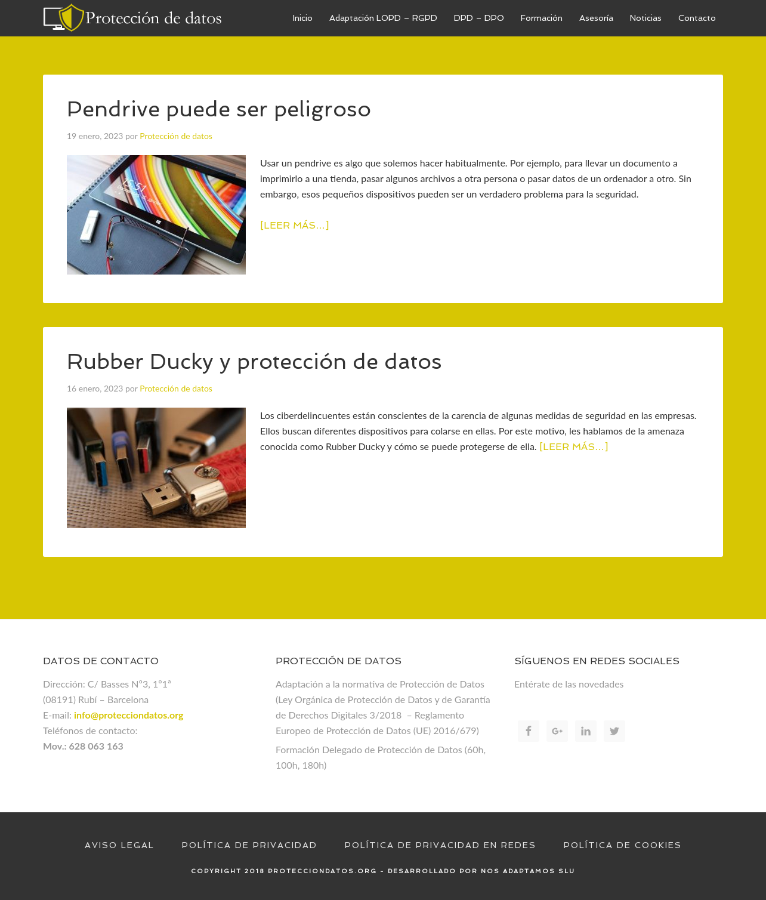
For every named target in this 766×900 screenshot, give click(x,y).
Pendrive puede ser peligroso (219, 109)
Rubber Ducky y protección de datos (254, 361)
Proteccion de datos (132, 18)
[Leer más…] (294, 225)
